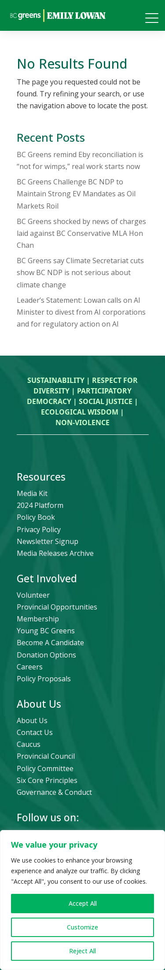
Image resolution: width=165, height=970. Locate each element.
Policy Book (36, 517)
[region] (82, 900)
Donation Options (46, 655)
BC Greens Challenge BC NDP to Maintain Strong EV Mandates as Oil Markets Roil (76, 193)
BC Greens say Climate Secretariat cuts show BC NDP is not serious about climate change (80, 272)
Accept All (83, 903)
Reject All (82, 951)
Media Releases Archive (55, 553)
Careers (30, 667)
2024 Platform (40, 505)
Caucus (28, 744)
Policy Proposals (44, 678)
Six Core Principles (47, 780)
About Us (32, 720)
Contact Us (35, 732)
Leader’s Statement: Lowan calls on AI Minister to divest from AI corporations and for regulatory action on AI (81, 312)
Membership (38, 619)
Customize (82, 927)
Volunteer (33, 595)
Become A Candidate (50, 642)
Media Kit (32, 493)
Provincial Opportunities (57, 607)
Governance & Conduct (54, 792)
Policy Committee (45, 768)
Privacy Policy (39, 529)
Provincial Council (46, 756)
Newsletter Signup (47, 541)
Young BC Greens (46, 631)
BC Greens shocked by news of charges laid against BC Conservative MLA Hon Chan (81, 233)
